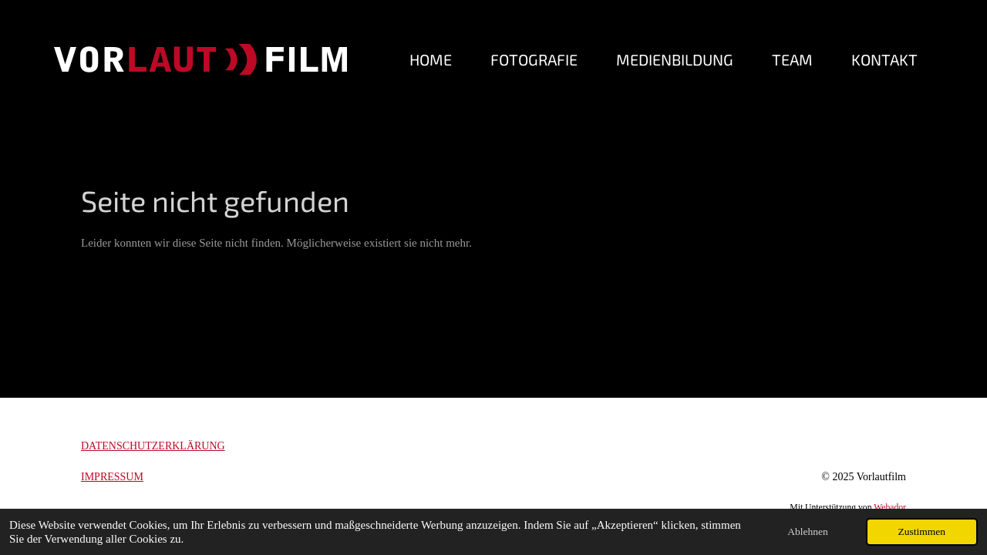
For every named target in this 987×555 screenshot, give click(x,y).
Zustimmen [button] (922, 531)
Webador (890, 508)
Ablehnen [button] (807, 531)
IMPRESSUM (112, 477)
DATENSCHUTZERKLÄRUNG (153, 446)
